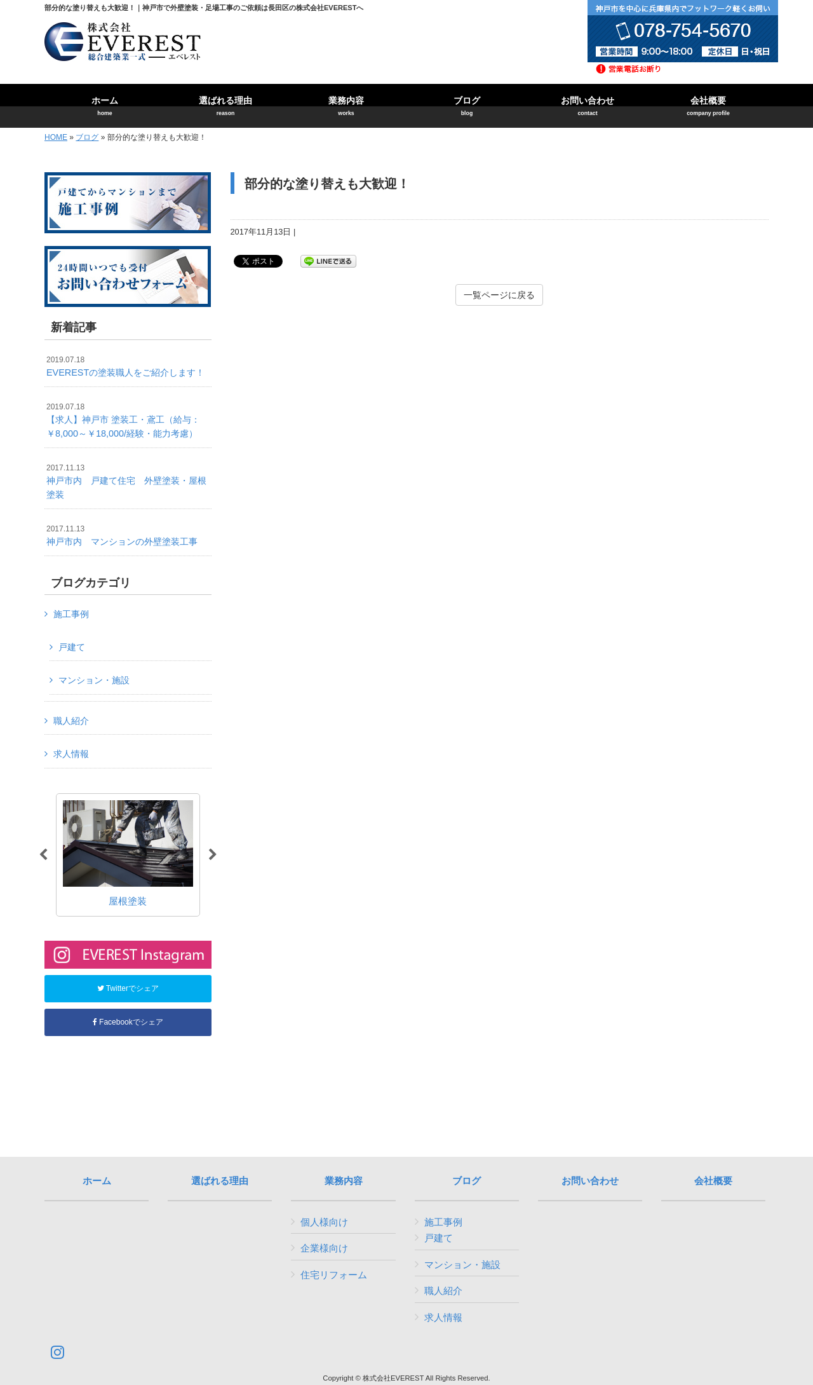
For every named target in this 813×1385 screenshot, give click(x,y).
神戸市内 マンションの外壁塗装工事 (122, 535)
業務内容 (344, 1181)
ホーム (97, 1181)
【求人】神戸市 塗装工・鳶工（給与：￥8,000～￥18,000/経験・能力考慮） (123, 420)
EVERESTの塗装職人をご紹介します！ (125, 366)
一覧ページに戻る (499, 295)
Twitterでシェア (128, 988)
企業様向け (324, 1248)
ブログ (87, 137)
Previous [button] (43, 855)
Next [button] (212, 855)
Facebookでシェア (128, 1022)
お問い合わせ (590, 1181)
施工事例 (71, 614)
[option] (128, 855)
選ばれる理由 (219, 1181)
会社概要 (713, 1181)
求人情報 (71, 754)
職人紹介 (71, 721)
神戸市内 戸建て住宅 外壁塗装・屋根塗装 (126, 481)
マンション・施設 (94, 680)
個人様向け (324, 1222)
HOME (55, 137)
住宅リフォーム (333, 1274)
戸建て (71, 647)
